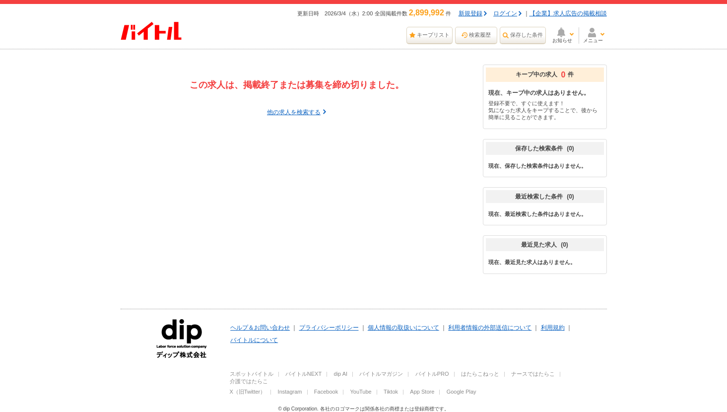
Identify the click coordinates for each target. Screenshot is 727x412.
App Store (422, 392)
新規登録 (470, 13)
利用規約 (553, 327)
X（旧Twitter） (248, 392)
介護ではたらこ (249, 381)
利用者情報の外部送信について (489, 327)
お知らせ (562, 40)
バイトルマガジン (381, 374)
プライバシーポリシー (329, 327)
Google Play (461, 392)
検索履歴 (480, 35)
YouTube (361, 392)
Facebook (326, 392)
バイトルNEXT (303, 374)
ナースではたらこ (533, 374)
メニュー (593, 40)
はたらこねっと (480, 374)
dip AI (341, 374)
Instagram (290, 392)
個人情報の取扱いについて (403, 327)
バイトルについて (254, 340)
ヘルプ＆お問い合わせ (260, 327)
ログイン (505, 13)
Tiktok (391, 392)
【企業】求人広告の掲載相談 (568, 13)
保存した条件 (526, 35)
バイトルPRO (432, 374)
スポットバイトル (251, 374)
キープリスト (433, 35)
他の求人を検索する (294, 112)
